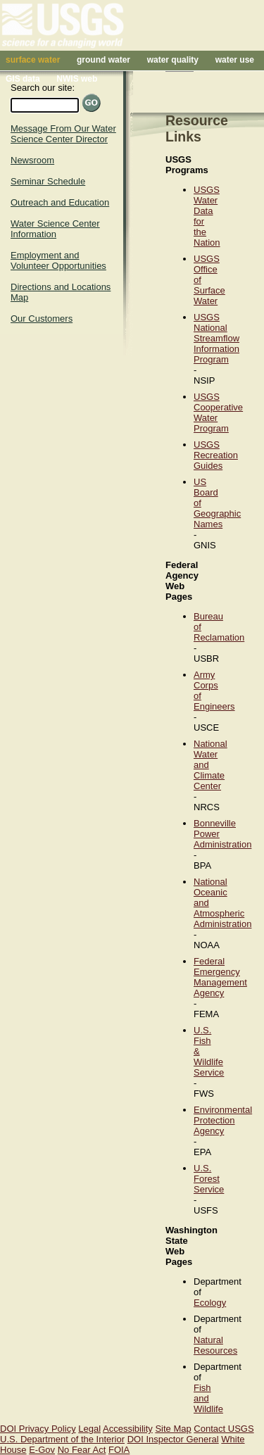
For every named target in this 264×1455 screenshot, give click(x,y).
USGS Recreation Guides (216, 455)
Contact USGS (223, 1428)
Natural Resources (215, 1345)
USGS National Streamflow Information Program (216, 338)
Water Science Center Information (55, 228)
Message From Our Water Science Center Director (63, 133)
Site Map (173, 1428)
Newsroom (32, 160)
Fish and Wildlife (208, 1398)
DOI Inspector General (173, 1439)
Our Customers (42, 318)
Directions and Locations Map (61, 292)
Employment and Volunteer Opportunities (58, 260)
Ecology (210, 1302)
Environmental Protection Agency (223, 1120)
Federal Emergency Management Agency (220, 977)
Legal (89, 1428)
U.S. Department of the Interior (62, 1439)
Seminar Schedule (48, 181)
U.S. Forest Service (209, 1179)
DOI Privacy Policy (38, 1428)
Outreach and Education (60, 202)
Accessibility (128, 1428)
